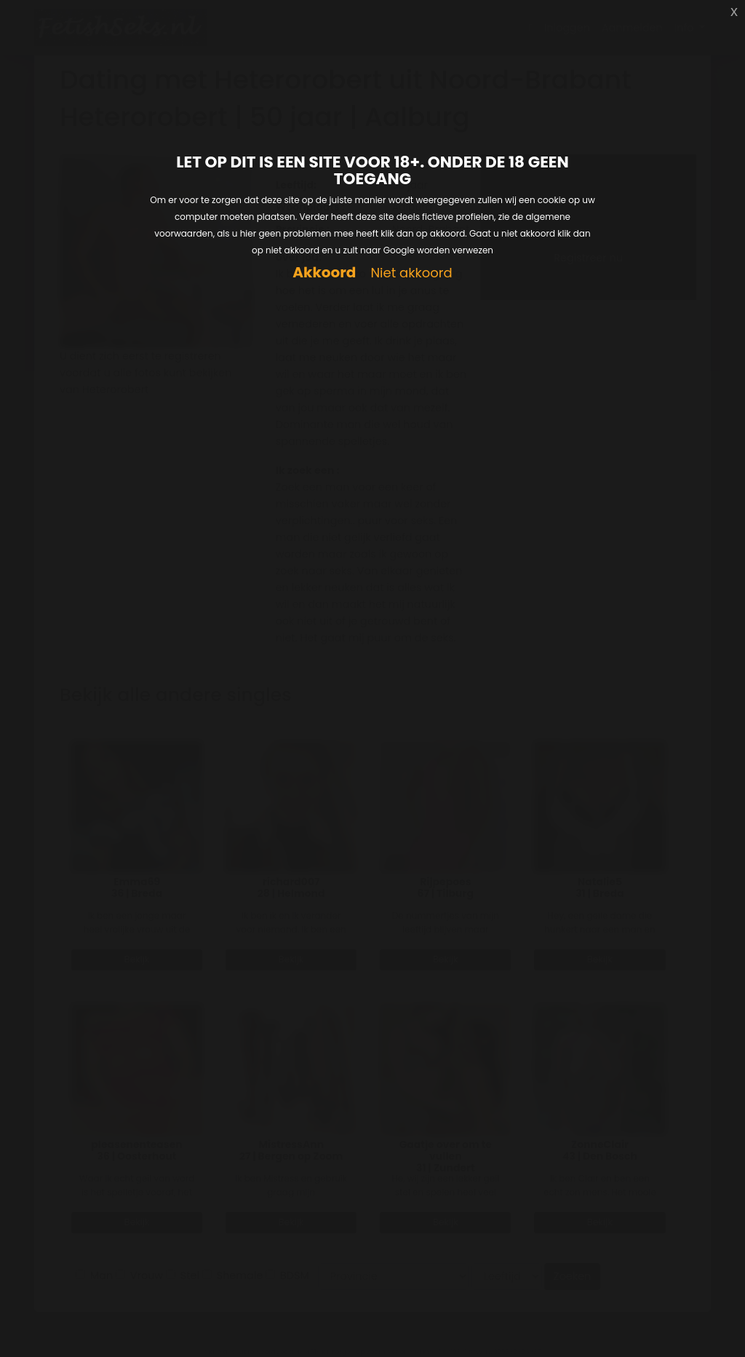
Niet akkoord (411, 273)
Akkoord (324, 272)
